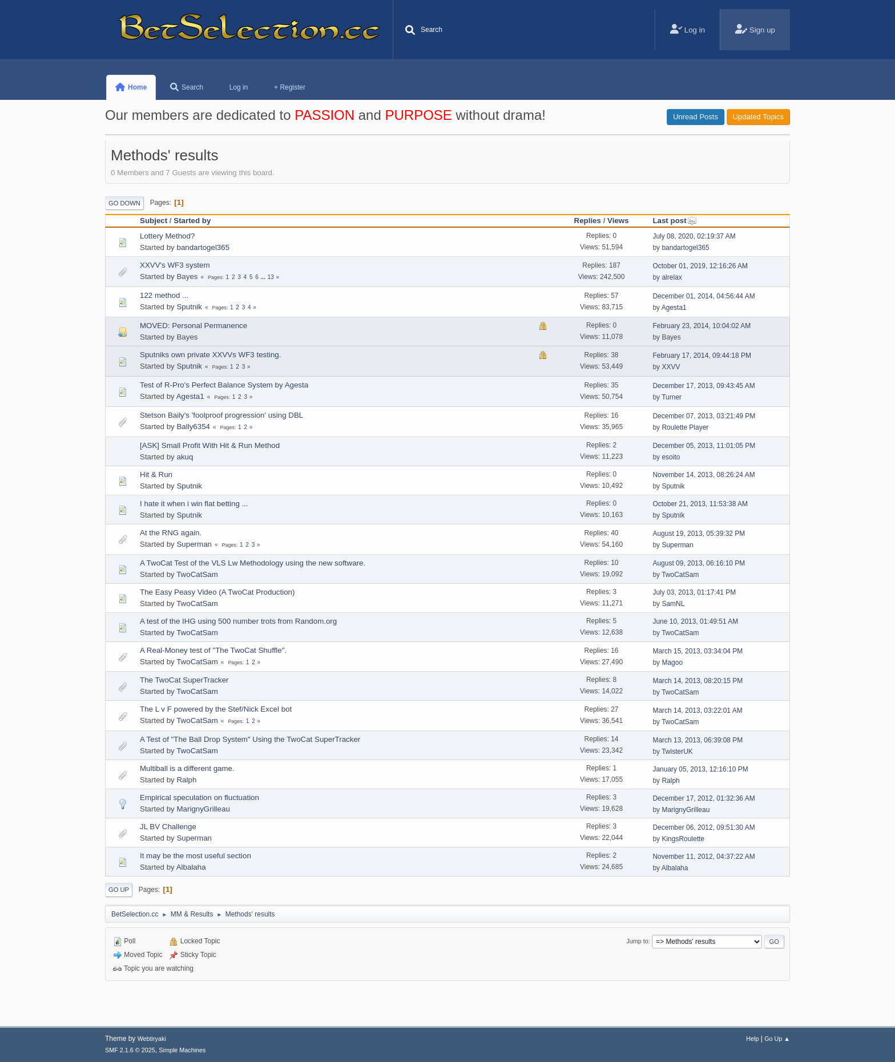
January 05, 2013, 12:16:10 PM (700, 769)
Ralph (186, 780)
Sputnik (188, 306)
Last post (674, 220)
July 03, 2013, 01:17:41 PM (694, 592)
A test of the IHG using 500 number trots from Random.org (238, 621)
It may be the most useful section (195, 855)
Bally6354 (193, 426)
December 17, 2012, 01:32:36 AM (703, 798)
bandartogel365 (202, 247)
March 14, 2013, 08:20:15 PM (697, 681)
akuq (184, 457)
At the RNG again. (170, 532)
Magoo (672, 663)
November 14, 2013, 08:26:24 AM (703, 475)
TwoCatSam (197, 574)
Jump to (637, 941)
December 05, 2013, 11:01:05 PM (703, 446)
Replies (587, 220)
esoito (671, 457)
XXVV (671, 367)
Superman (194, 544)
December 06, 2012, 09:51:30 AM (703, 827)
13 (271, 277)
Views (618, 220)
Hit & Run (156, 474)
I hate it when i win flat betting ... (194, 503)
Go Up (118, 889)
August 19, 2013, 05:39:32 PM (698, 534)
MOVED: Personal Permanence (193, 325)
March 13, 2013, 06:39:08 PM (697, 740)
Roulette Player (685, 427)
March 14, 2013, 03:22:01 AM (697, 710)
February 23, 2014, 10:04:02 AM (701, 326)
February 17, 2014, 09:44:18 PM (701, 356)
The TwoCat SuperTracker (184, 680)
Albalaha (191, 867)
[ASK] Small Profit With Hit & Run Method (210, 445)
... (264, 277)
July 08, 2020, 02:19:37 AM (693, 236)
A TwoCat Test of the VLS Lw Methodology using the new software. (252, 563)
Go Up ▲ (777, 1038)
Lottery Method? (167, 236)
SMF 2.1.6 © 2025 (130, 1050)
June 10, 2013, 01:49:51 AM (695, 621)
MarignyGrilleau (202, 809)
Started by (192, 220)
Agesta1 (674, 308)
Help (752, 1038)
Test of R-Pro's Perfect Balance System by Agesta (224, 385)
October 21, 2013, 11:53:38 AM (700, 504)
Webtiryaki (152, 1038)
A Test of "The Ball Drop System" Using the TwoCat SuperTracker (250, 739)
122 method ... (164, 295)
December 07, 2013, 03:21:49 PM (703, 416)
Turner (672, 397)
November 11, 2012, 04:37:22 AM (703, 857)
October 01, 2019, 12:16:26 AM (700, 266)
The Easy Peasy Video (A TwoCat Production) (217, 592)
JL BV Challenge (168, 826)
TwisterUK (677, 752)
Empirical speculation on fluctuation (199, 797)
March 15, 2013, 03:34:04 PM (697, 651)
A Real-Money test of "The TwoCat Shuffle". (213, 650)
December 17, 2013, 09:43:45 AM (703, 386)
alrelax (672, 277)
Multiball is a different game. (187, 768)
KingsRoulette (683, 839)
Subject (153, 220)
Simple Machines (182, 1050)
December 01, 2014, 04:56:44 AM (703, 296)
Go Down (124, 203)
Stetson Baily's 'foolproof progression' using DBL (221, 415)
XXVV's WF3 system (175, 265)
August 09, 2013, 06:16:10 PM (698, 563)
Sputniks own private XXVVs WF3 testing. (210, 354)
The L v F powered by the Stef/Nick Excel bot (216, 709)
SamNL (673, 604)
